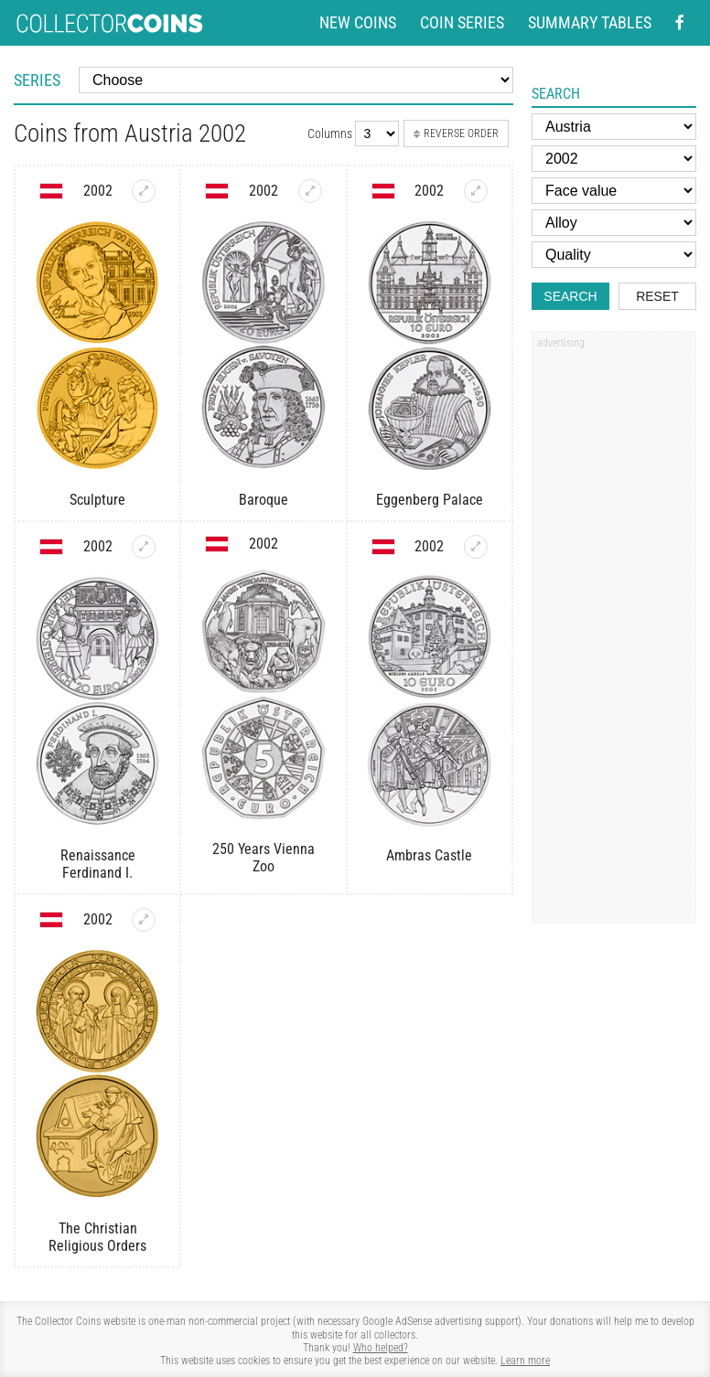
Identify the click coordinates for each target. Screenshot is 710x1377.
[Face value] (614, 190)
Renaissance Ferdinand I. (97, 864)
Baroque (263, 499)
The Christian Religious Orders (97, 1237)
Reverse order (456, 133)
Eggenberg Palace (429, 499)
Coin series (462, 23)
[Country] (614, 126)
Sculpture (97, 499)
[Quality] (614, 254)
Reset (657, 296)
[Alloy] (614, 222)
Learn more (525, 1360)
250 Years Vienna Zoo (263, 857)
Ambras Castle (429, 855)
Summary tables (589, 23)
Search (570, 296)
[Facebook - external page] (680, 23)
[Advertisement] (614, 633)
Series (37, 80)
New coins (357, 23)
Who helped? (380, 1347)
